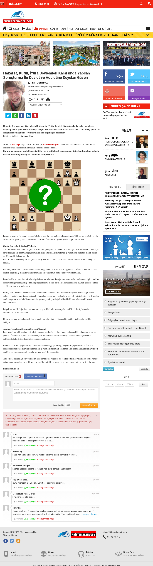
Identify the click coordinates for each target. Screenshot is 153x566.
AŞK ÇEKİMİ (110, 172)
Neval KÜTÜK (111, 153)
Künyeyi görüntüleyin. (57, 557)
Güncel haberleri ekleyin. (134, 557)
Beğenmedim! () (45, 443)
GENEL (109, 28)
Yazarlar (43, 28)
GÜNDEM (54, 28)
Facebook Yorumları (35, 373)
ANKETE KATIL (113, 289)
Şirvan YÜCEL (111, 169)
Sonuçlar (144, 366)
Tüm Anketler (141, 264)
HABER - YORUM (97, 28)
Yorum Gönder (13, 374)
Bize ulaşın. (91, 557)
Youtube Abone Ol (114, 96)
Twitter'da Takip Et (139, 79)
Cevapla (18, 443)
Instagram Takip (139, 96)
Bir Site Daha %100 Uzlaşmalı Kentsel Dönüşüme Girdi (80, 4)
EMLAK (63, 28)
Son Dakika (115, 184)
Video (28, 28)
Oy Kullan (109, 366)
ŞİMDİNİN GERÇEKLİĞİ (115, 156)
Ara (143, 381)
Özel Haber (138, 184)
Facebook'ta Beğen (114, 79)
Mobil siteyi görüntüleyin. (22, 557)
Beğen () (30, 443)
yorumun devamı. (89, 512)
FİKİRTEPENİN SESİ (39, 80)
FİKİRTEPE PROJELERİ (78, 28)
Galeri (16, 28)
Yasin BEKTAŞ (111, 135)
